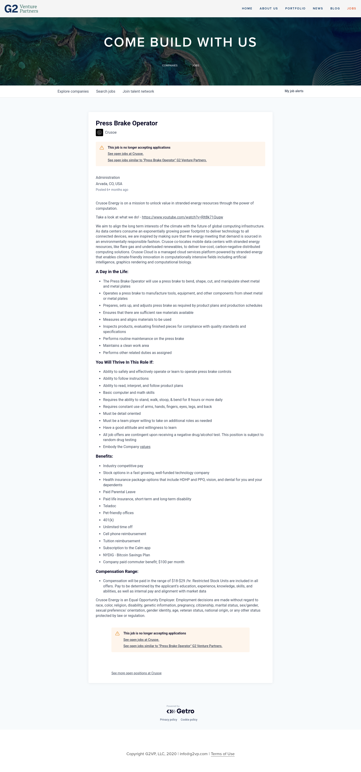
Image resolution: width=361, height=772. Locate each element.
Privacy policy (168, 719)
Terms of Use (223, 753)
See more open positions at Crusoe (136, 673)
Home (247, 8)
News (318, 8)
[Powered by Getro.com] (180, 709)
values (145, 447)
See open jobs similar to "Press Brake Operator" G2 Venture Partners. (157, 160)
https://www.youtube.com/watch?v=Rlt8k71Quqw (182, 217)
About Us (269, 8)
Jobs (351, 8)
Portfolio (295, 8)
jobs (105, 91)
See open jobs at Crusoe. (126, 154)
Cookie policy (189, 719)
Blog (335, 8)
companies (73, 91)
